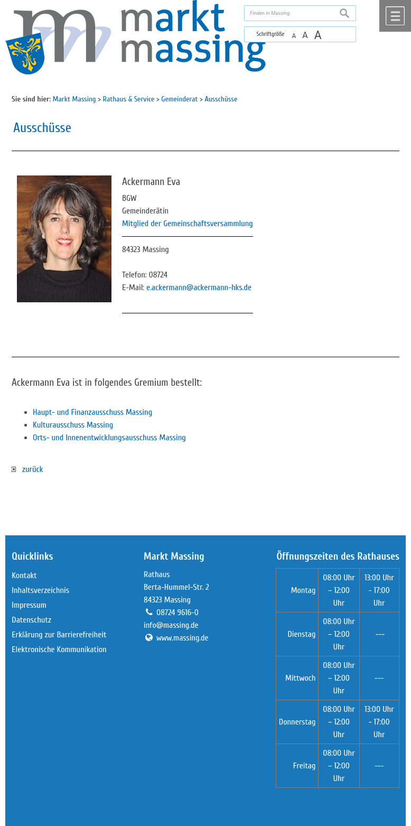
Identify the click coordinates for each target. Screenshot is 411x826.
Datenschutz (31, 620)
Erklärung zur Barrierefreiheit (59, 634)
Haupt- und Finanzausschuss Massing (92, 412)
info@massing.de (171, 625)
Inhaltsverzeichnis (40, 590)
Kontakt (24, 575)
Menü (395, 15)
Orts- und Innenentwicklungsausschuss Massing (109, 437)
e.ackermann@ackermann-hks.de (198, 287)
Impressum (29, 605)
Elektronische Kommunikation (59, 649)
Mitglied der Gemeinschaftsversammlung (187, 223)
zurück (27, 469)
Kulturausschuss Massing (73, 425)
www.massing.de (182, 638)
